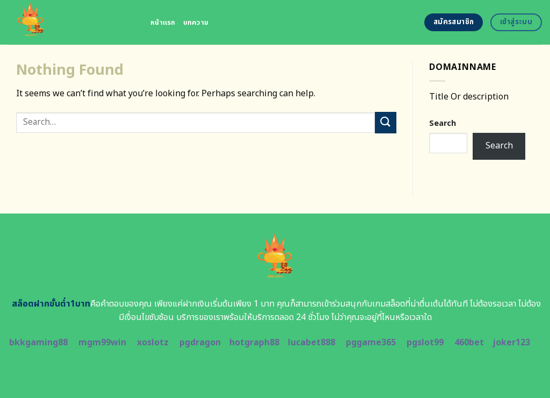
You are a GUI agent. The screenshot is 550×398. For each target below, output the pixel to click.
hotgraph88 (254, 342)
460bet (469, 342)
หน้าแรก (163, 22)
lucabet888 (311, 342)
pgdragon (200, 342)
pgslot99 (425, 342)
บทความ (196, 22)
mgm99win (102, 342)
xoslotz (153, 342)
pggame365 (371, 342)
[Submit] (385, 122)
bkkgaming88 (38, 342)
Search (442, 123)
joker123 (511, 342)
